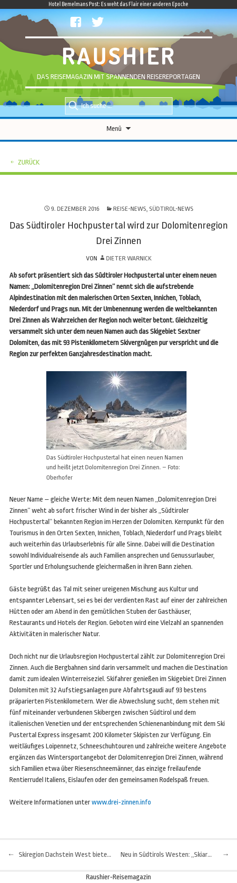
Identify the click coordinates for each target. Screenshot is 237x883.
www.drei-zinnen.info (121, 802)
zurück (29, 162)
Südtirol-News (171, 208)
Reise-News (129, 208)
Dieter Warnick (128, 258)
